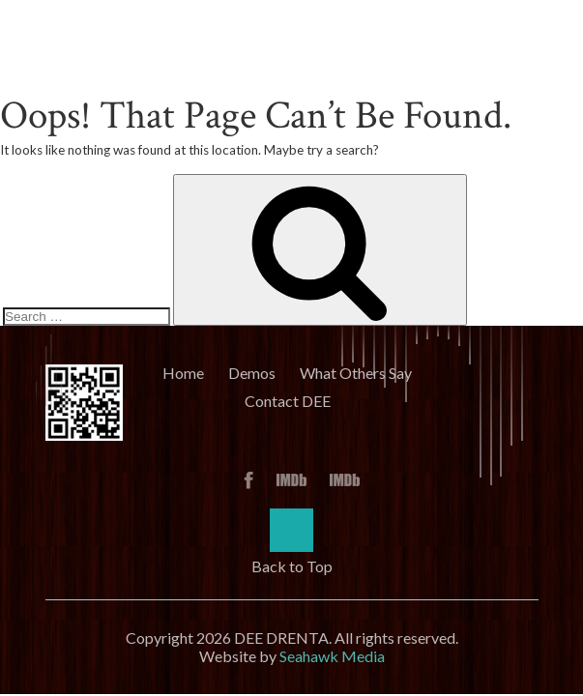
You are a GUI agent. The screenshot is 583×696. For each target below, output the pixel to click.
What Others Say (356, 372)
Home (183, 372)
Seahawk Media (332, 656)
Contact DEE (288, 401)
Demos (252, 372)
